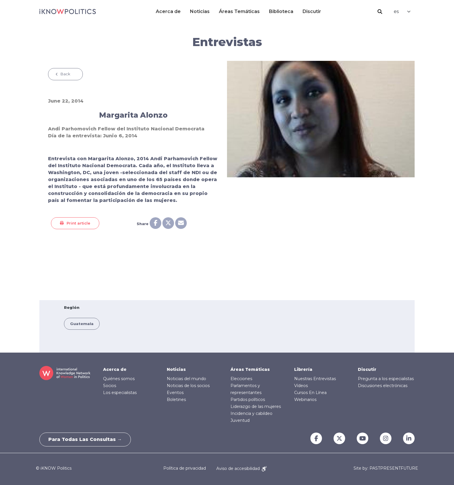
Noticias (200, 11)
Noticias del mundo (186, 378)
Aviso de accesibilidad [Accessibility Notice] (241, 468)
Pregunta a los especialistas (386, 378)
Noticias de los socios (188, 385)
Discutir (312, 11)
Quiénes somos (119, 378)
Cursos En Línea (310, 392)
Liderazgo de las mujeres (255, 406)
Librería (303, 369)
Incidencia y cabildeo (251, 413)
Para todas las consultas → (85, 439)
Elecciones (241, 378)
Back (65, 74)
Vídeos (301, 385)
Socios (109, 385)
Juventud (240, 420)
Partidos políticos (247, 399)
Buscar (379, 11)
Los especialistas (120, 392)
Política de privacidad (184, 468)
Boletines (176, 399)
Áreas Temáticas (239, 11)
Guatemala (82, 323)
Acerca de (168, 11)
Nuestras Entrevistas (315, 378)
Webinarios (305, 399)
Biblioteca (281, 11)
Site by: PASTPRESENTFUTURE (386, 468)
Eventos (175, 392)
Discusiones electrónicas (382, 385)
